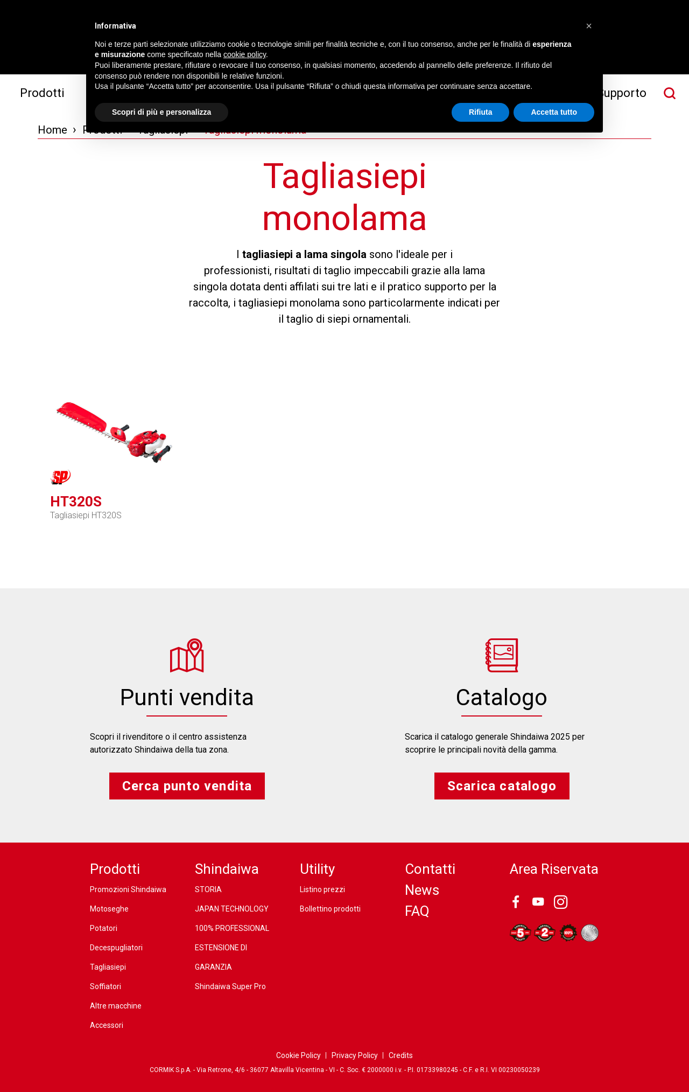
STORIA (208, 889)
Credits (401, 1055)
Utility (317, 869)
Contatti (430, 869)
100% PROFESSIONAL (232, 928)
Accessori (106, 1025)
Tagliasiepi (108, 967)
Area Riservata (554, 869)
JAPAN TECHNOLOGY (232, 909)
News (422, 890)
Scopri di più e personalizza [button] (161, 112)
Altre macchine (116, 1005)
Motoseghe (109, 909)
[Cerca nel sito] (669, 93)
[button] (588, 25)
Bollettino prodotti (330, 909)
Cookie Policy (298, 1055)
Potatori (103, 928)
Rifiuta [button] (481, 112)
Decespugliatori (116, 947)
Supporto (621, 93)
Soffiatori (105, 986)
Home (52, 129)
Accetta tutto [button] (554, 112)
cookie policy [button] (244, 54)
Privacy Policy (355, 1055)
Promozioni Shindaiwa (128, 889)
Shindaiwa (227, 869)
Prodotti (42, 93)
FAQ (417, 911)
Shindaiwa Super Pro (230, 986)
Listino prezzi (322, 889)
